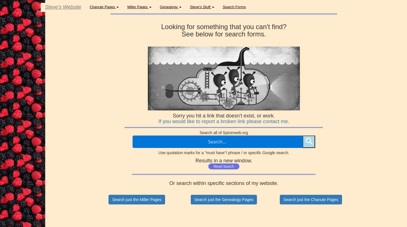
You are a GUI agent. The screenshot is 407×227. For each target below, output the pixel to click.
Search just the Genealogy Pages (224, 199)
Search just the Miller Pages (136, 199)
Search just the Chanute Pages (310, 199)
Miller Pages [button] (139, 7)
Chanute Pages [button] (104, 7)
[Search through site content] (218, 142)
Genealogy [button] (171, 7)
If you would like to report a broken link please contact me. (223, 121)
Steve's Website (63, 7)
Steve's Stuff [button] (202, 7)
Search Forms (234, 7)
